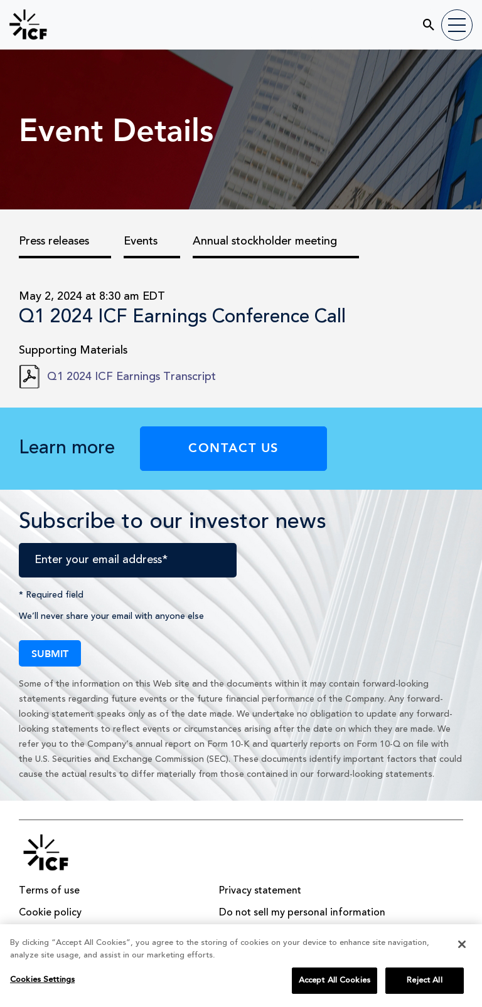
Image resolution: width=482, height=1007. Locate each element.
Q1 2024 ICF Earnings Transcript (131, 376)
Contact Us (233, 447)
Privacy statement (260, 891)
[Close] (462, 948)
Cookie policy (50, 913)
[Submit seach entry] (421, 20)
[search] (371, 23)
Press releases (54, 241)
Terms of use (49, 891)
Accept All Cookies (334, 985)
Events (141, 241)
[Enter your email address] (128, 560)
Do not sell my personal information (302, 913)
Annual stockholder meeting (265, 241)
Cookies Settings (42, 984)
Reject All (424, 985)
